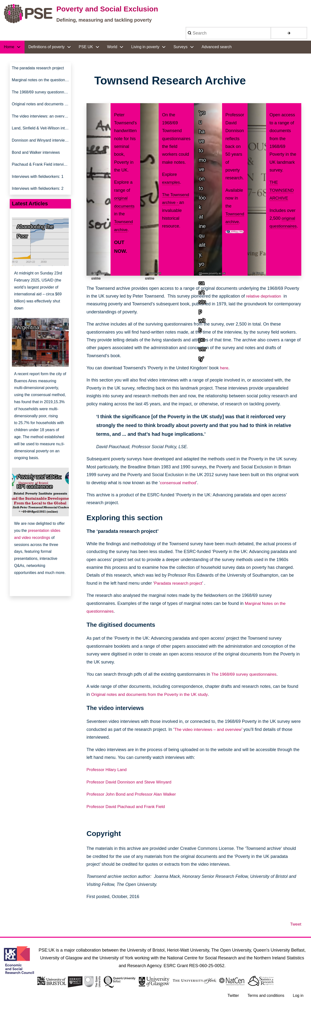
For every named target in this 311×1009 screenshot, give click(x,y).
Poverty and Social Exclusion (107, 9)
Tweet (295, 924)
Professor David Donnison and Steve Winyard (130, 782)
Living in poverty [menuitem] (145, 47)
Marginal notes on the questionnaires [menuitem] (41, 81)
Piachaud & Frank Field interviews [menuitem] (41, 171)
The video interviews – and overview (209, 729)
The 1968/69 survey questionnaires (245, 674)
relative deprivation (264, 296)
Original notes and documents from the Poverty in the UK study (152, 694)
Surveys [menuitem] (180, 47)
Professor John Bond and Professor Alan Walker (133, 794)
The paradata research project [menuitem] (38, 68)
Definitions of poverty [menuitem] (46, 47)
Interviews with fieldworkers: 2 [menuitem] (38, 197)
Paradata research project (179, 583)
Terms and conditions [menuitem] (265, 996)
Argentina (28, 336)
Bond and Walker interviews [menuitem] (36, 158)
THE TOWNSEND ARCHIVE (281, 190)
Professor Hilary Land (107, 769)
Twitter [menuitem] (232, 996)
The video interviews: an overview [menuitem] (41, 120)
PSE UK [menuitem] (86, 47)
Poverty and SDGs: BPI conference (39, 490)
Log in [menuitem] (298, 996)
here (224, 367)
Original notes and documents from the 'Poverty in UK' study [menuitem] (41, 107)
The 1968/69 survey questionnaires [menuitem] (41, 94)
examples (171, 182)
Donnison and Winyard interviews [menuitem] (40, 145)
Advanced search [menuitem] (217, 47)
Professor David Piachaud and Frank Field (127, 806)
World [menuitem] (112, 47)
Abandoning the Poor (35, 240)
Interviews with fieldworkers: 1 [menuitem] (38, 184)
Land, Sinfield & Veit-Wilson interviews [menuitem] (41, 133)
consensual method (179, 482)
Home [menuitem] (9, 47)
